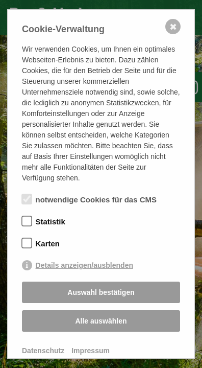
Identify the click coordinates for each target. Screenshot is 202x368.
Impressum (90, 351)
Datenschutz (43, 351)
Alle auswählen (101, 321)
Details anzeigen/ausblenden (84, 265)
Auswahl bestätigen (100, 292)
